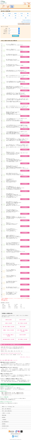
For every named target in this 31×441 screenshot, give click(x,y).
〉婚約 (9, 304)
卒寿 (27, 15)
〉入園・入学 (3, 306)
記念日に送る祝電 (22, 334)
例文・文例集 (7, 9)
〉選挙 (21, 306)
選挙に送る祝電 (22, 326)
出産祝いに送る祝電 (8, 323)
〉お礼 (21, 305)
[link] (15, 436)
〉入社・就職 (15, 304)
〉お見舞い (15, 305)
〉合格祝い (9, 306)
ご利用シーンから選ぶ (6, 413)
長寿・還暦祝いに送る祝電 (22, 339)
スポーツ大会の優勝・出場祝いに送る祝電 (8, 335)
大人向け (21, 13)
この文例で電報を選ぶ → (25, 46)
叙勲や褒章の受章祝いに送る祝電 (8, 339)
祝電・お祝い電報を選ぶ (6, 408)
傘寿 (15, 15)
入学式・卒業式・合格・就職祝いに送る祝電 (22, 331)
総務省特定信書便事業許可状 (15, 433)
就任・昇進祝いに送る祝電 (22, 323)
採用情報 (3, 423)
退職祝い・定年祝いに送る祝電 (8, 330)
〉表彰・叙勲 (3, 305)
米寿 (21, 15)
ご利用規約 (4, 419)
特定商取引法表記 (5, 426)
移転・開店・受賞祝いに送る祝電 (8, 326)
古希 (3, 15)
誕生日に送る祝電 (22, 319)
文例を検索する (15, 35)
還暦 (27, 13)
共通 (3, 13)
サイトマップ (4, 428)
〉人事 (21, 304)
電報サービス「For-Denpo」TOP (8, 406)
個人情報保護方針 (5, 421)
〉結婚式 (3, 304)
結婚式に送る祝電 (8, 319)
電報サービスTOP (2, 9)
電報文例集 (4, 415)
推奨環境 (3, 417)
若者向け (15, 13)
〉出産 (9, 305)
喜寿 (9, 15)
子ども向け (9, 13)
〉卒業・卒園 (15, 306)
